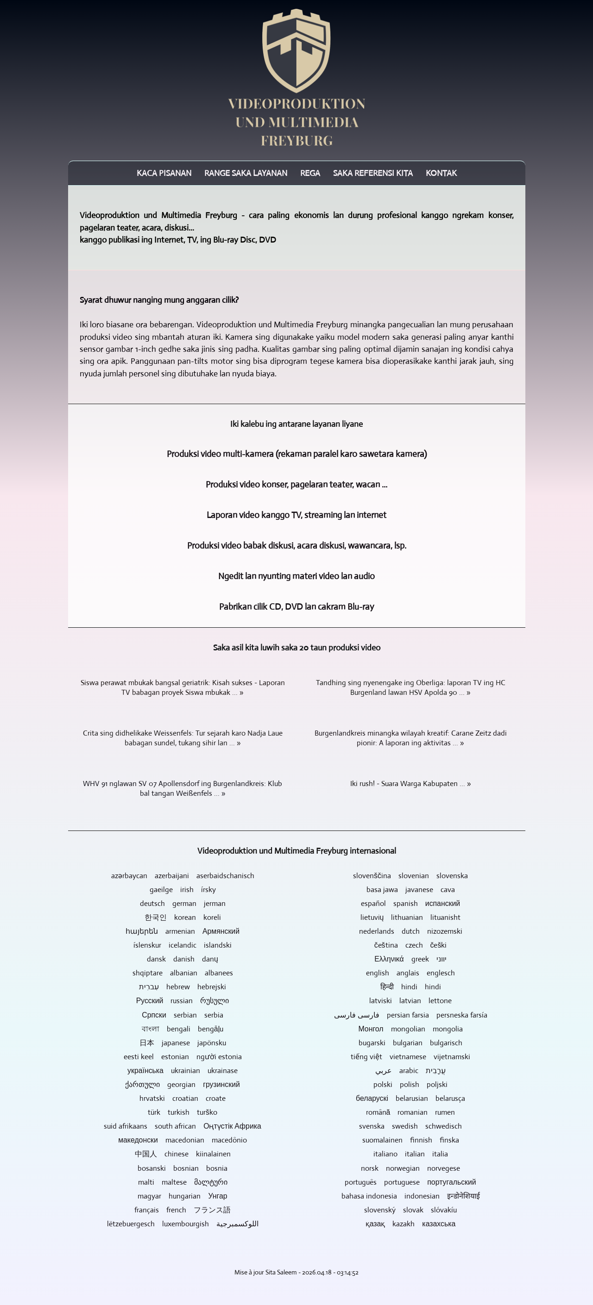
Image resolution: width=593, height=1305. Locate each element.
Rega (310, 173)
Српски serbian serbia (182, 1015)
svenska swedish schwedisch (410, 1126)
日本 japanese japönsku (182, 1043)
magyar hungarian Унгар (182, 1196)
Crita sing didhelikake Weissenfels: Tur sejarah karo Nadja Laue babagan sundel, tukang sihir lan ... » (183, 738)
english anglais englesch (410, 973)
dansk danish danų (182, 959)
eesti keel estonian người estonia (183, 1056)
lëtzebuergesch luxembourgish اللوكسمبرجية (183, 1224)
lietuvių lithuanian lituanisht (410, 917)
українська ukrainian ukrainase (182, 1070)
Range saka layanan (245, 173)
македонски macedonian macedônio (182, 1140)
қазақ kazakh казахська (411, 1224)
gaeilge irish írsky (183, 889)
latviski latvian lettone (410, 1000)
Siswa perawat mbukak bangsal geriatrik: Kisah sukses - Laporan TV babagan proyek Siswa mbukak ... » (183, 687)
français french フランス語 (182, 1210)
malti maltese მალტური (182, 1182)
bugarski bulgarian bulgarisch (410, 1043)
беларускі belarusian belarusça (410, 1098)
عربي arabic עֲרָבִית (410, 1070)
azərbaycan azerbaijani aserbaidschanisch (182, 875)
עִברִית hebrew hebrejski (182, 987)
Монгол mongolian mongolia (410, 1029)
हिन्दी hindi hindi (410, 987)
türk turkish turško (182, 1112)
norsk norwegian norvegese (410, 1168)
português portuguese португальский (410, 1182)
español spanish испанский (410, 903)
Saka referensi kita (373, 173)
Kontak (441, 173)
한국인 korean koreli (183, 917)
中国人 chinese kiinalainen (183, 1154)
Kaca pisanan (164, 173)
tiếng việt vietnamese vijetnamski (410, 1056)
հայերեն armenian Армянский (183, 931)
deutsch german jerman (183, 903)
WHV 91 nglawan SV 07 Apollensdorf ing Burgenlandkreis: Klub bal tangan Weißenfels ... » (182, 788)
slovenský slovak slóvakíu (410, 1210)
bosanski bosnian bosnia (182, 1168)
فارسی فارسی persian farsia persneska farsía (410, 1015)
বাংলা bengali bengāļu (182, 1029)
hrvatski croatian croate (182, 1098)
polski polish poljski (410, 1084)
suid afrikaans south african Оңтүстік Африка (182, 1126)
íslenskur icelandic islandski (182, 945)
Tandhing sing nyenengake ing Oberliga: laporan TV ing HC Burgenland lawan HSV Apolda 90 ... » (410, 687)
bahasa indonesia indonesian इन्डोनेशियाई (410, 1196)
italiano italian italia (410, 1154)
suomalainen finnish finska (410, 1140)
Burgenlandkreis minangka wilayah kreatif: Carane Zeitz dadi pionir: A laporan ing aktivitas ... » (411, 738)
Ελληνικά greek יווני (410, 959)
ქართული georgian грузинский (182, 1084)
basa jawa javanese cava (410, 889)
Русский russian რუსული (182, 1000)
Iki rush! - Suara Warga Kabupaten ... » (410, 783)
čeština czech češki (410, 945)
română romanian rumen (410, 1112)
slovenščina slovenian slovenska (410, 875)
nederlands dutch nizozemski (410, 931)
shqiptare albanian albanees (182, 973)
